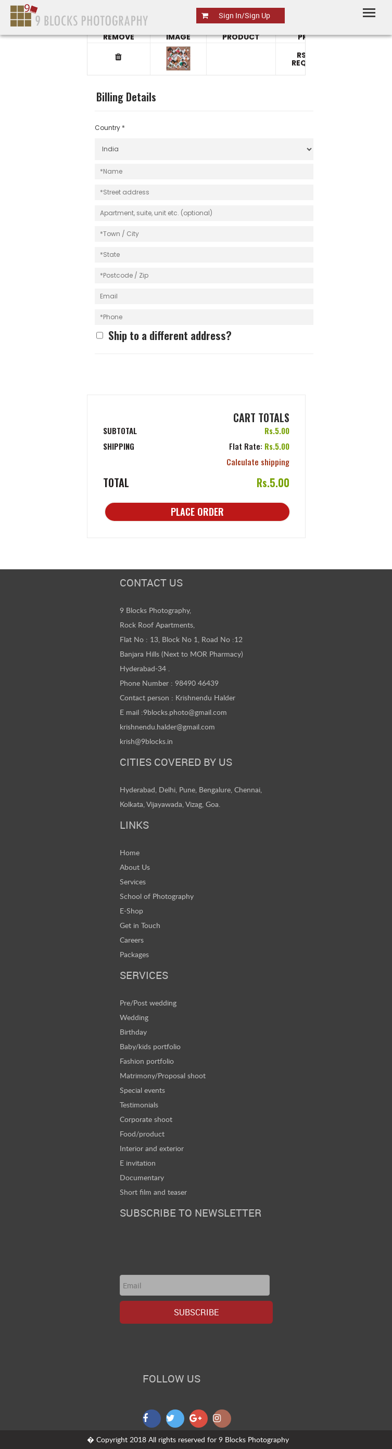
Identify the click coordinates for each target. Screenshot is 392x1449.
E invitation (138, 1163)
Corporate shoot (146, 1119)
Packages (134, 954)
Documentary (142, 1177)
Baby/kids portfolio (150, 1046)
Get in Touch (140, 925)
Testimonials (139, 1104)
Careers (132, 940)
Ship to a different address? (170, 335)
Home (130, 852)
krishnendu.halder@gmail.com (167, 727)
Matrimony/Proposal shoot (163, 1075)
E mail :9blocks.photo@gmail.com (173, 712)
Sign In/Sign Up (244, 15)
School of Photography (157, 896)
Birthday (133, 1032)
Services (133, 881)
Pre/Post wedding (148, 1003)
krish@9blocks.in (146, 741)
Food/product (142, 1134)
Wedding (134, 1017)
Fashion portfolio (147, 1061)
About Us (135, 867)
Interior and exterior (152, 1148)
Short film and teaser (153, 1192)
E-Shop (131, 911)
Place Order (197, 511)
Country (110, 127)
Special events (142, 1090)
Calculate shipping (257, 461)
